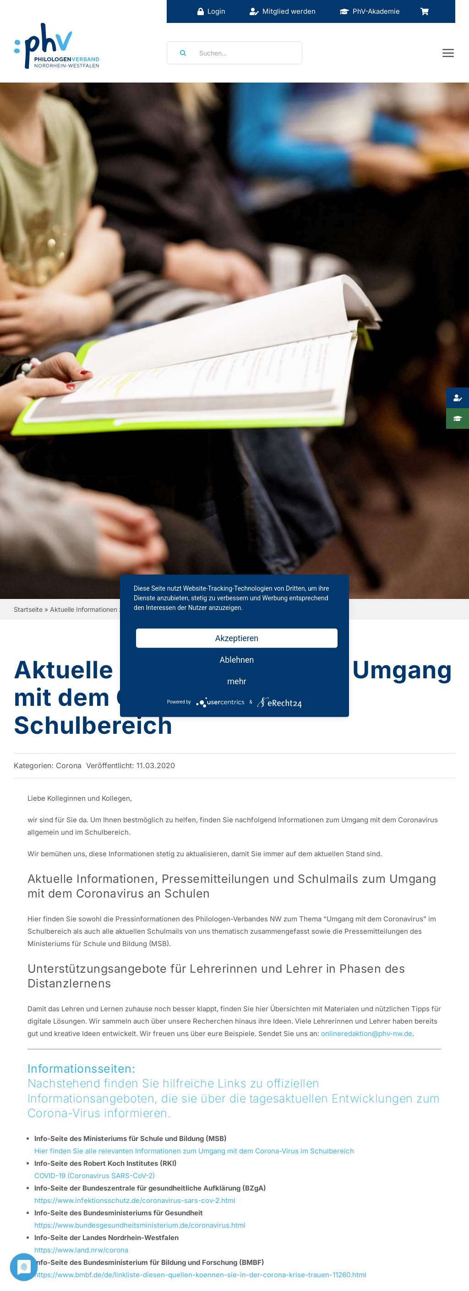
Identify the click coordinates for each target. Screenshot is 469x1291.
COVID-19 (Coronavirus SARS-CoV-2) (94, 1175)
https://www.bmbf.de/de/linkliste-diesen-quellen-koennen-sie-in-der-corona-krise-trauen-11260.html (200, 1274)
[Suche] (180, 52)
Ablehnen (236, 659)
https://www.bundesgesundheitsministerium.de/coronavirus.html (139, 1225)
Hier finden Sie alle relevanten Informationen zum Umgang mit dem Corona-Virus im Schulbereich (194, 1151)
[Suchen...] (234, 52)
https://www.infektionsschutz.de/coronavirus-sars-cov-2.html (134, 1200)
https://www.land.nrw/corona (81, 1250)
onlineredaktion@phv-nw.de (366, 1033)
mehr (236, 681)
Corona (69, 765)
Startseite (28, 609)
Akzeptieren (237, 638)
